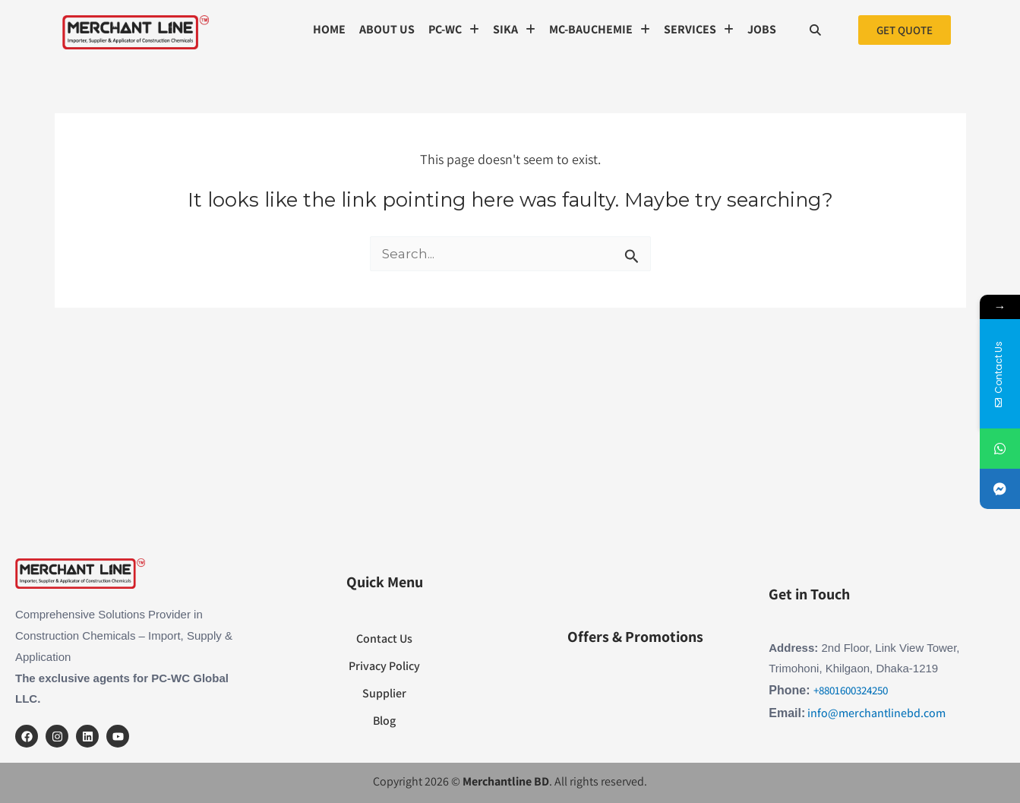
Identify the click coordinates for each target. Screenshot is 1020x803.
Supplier (384, 693)
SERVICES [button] (699, 29)
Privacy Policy (384, 666)
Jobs (761, 29)
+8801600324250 (850, 690)
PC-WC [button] (453, 29)
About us (387, 29)
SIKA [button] (514, 29)
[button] (454, 29)
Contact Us (384, 639)
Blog (384, 721)
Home (329, 29)
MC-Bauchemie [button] (599, 29)
